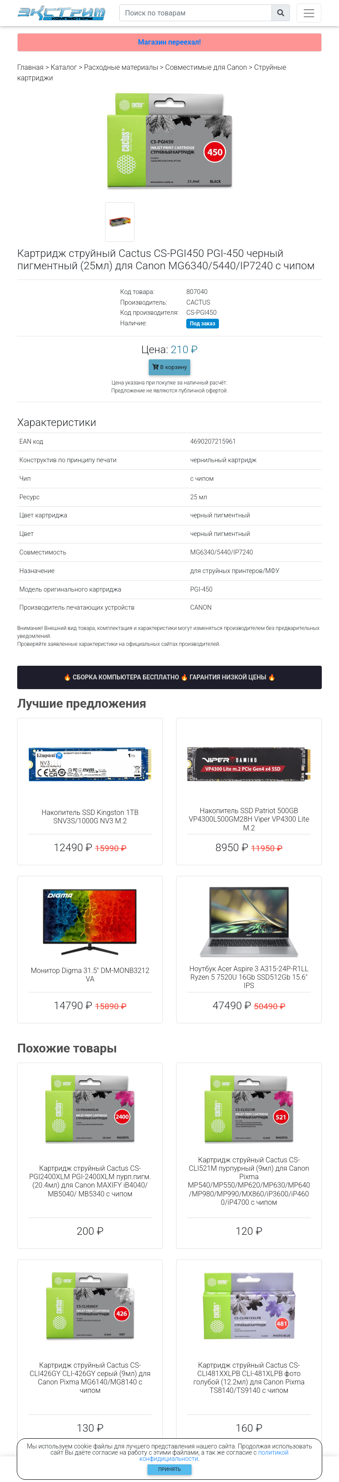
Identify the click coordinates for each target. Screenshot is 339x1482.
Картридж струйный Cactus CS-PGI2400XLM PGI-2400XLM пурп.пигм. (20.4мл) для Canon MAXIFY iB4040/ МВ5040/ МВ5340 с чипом (90, 1181)
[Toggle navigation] (309, 13)
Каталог (64, 67)
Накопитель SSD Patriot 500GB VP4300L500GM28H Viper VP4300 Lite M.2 (249, 819)
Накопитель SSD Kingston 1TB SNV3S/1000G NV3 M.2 (89, 816)
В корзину (169, 367)
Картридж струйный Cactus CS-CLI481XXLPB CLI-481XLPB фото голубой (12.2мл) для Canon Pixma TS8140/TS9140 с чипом (249, 1378)
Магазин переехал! (169, 42)
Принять (169, 1469)
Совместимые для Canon (206, 67)
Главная (30, 67)
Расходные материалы (121, 67)
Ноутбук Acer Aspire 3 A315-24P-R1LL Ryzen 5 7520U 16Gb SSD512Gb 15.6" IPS (249, 977)
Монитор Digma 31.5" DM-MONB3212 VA (90, 974)
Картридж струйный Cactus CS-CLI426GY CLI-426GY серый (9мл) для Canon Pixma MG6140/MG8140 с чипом (90, 1378)
